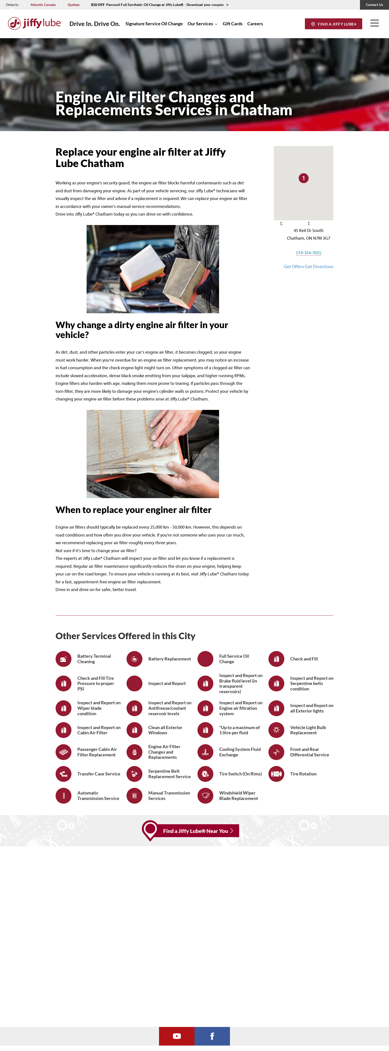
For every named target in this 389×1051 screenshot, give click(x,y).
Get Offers (294, 266)
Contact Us (374, 4)
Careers (255, 23)
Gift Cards (233, 23)
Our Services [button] (200, 23)
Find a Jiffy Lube (337, 24)
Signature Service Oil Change (154, 23)
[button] (374, 25)
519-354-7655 (308, 253)
